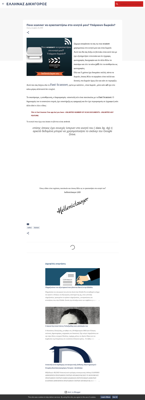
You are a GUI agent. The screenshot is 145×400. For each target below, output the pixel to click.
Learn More (105, 397)
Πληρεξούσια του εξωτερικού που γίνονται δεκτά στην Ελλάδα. (69, 287)
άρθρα (29, 227)
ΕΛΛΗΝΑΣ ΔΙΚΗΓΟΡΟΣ (26, 4)
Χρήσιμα (36, 227)
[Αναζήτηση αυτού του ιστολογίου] (131, 4)
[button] (28, 32)
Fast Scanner (59, 84)
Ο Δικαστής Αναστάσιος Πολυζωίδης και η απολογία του (66, 326)
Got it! (115, 397)
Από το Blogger (72, 392)
